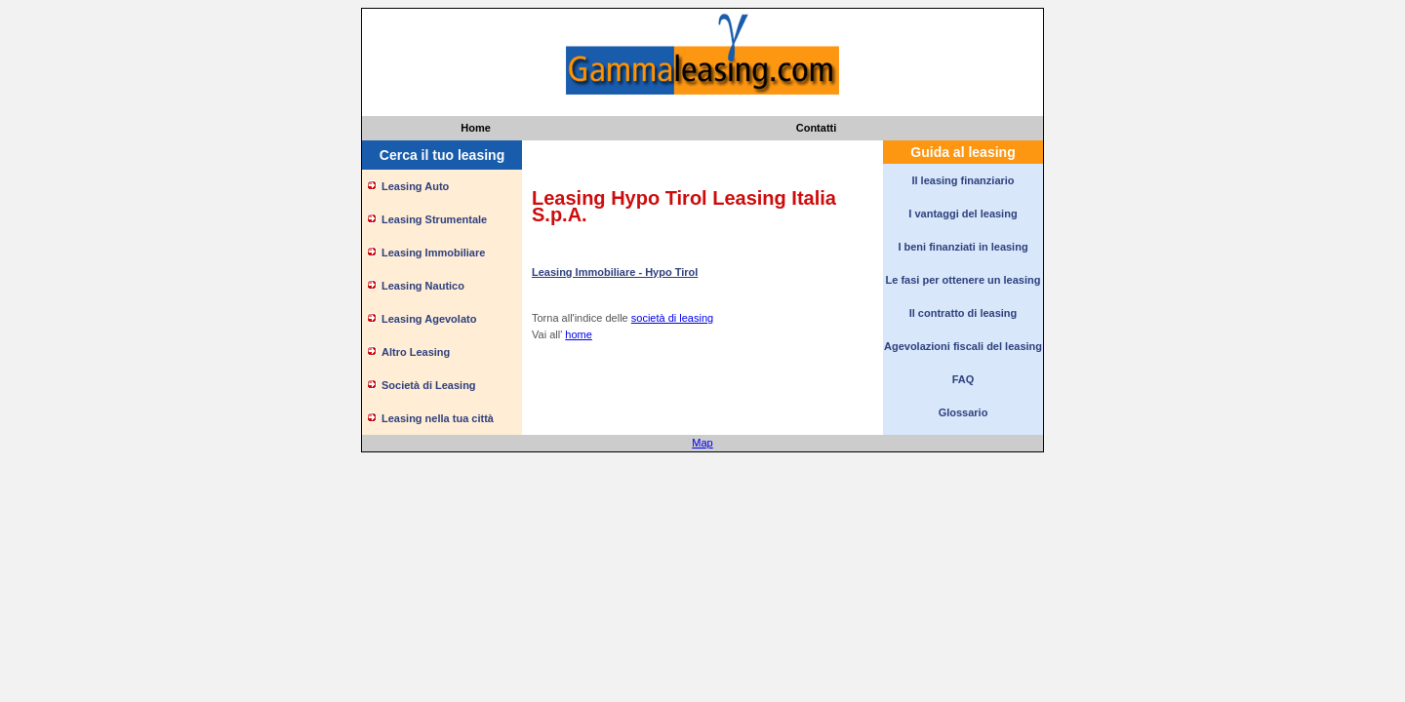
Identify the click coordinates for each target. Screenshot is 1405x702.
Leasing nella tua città (437, 418)
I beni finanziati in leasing (962, 247)
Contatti (816, 128)
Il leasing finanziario (962, 180)
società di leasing (672, 318)
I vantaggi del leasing (962, 213)
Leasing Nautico (422, 286)
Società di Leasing (428, 385)
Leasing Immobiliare (433, 252)
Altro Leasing (415, 352)
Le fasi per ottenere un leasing (963, 280)
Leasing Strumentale (434, 219)
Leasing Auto (415, 186)
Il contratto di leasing (963, 313)
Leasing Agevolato (428, 319)
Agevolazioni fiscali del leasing (963, 346)
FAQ (963, 379)
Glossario (963, 412)
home (578, 334)
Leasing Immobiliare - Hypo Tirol (615, 272)
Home (476, 128)
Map (702, 442)
